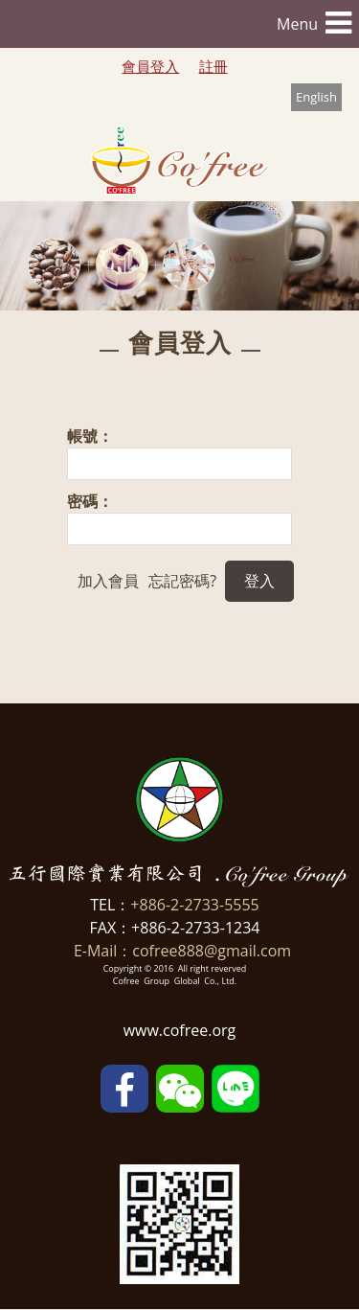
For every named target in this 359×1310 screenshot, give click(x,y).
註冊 (213, 66)
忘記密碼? (182, 580)
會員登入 (150, 66)
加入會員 (108, 580)
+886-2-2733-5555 (194, 904)
